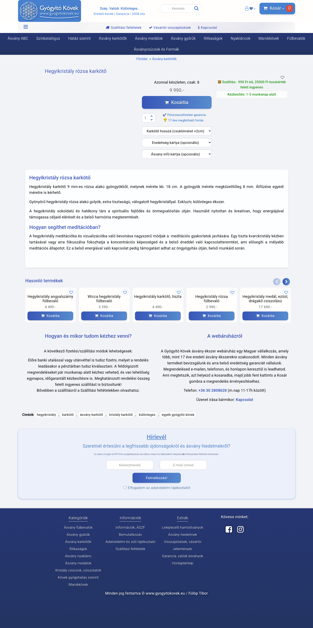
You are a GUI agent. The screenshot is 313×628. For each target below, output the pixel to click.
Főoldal (141, 59)
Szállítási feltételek (130, 549)
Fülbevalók (296, 38)
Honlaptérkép (182, 563)
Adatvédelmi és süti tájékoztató (130, 542)
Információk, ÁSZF (130, 527)
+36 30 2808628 (212, 390)
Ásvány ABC (18, 38)
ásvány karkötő (91, 415)
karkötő (68, 415)
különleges (147, 415)
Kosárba (176, 102)
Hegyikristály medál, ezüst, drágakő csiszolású (265, 298)
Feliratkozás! (156, 478)
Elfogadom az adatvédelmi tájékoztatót (157, 488)
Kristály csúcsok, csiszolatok (78, 570)
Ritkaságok (213, 38)
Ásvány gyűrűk (183, 38)
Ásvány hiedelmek (182, 534)
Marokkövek (268, 38)
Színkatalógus (48, 38)
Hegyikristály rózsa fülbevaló (211, 298)
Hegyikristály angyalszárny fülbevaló (50, 298)
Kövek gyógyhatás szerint (78, 577)
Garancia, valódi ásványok (182, 556)
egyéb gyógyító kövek (178, 415)
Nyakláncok (240, 38)
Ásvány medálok (149, 38)
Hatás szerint (79, 38)
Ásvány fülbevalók (78, 527)
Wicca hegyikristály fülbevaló (104, 298)
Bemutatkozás (130, 534)
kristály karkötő (121, 415)
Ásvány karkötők (113, 38)
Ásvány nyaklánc (78, 556)
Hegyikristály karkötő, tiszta (158, 296)
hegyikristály (46, 415)
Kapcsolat (244, 399)
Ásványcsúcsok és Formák (156, 49)
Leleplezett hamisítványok (182, 527)
